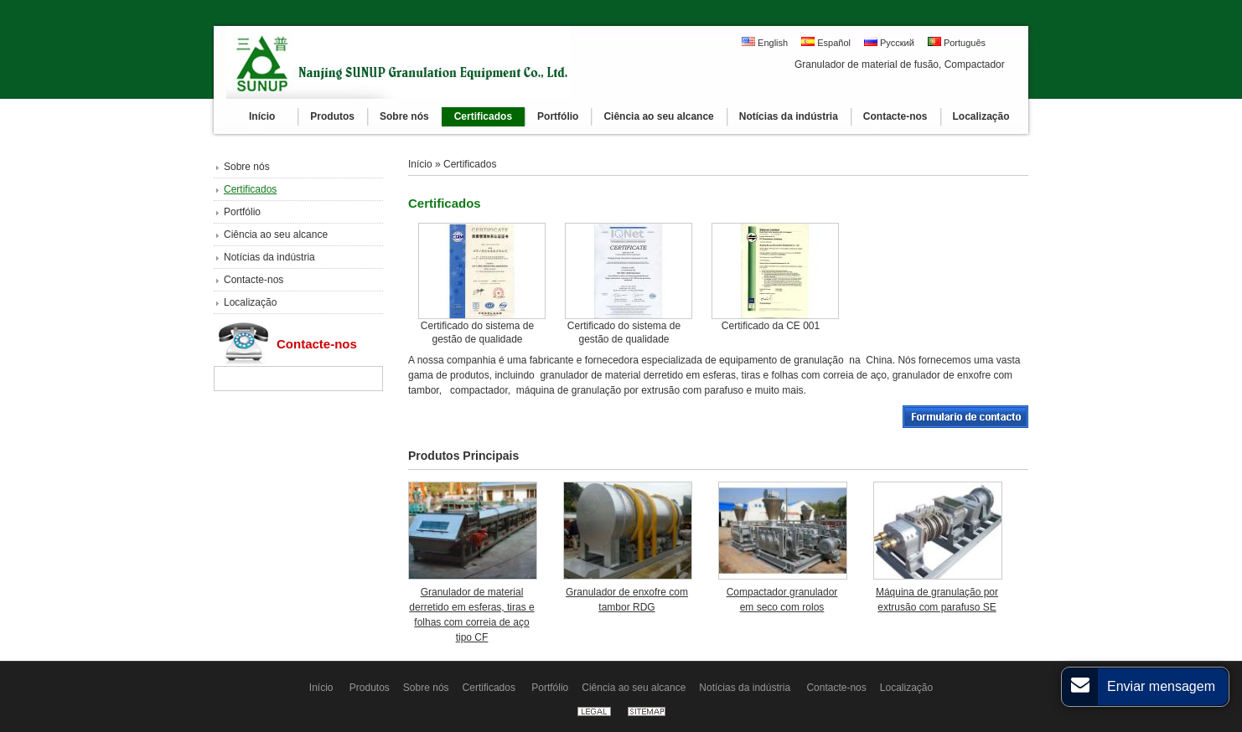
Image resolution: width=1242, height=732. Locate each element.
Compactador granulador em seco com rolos (782, 599)
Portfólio (242, 212)
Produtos (369, 687)
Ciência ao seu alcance (276, 234)
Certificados (250, 189)
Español (826, 42)
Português (957, 42)
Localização (250, 302)
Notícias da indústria (269, 257)
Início (421, 164)
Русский (889, 42)
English (765, 42)
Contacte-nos (253, 280)
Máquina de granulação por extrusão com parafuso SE (937, 599)
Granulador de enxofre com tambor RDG (627, 599)
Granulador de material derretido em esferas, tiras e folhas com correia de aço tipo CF (471, 614)
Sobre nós (247, 167)
